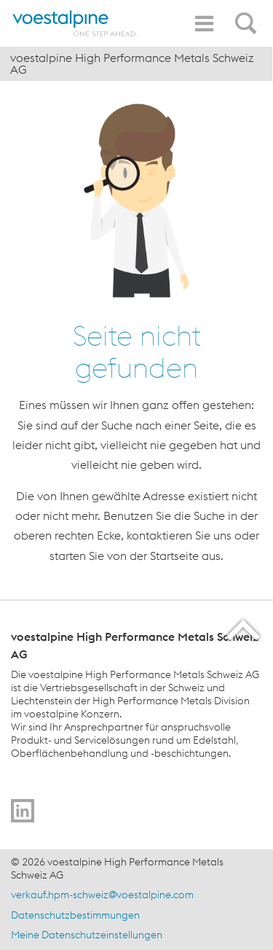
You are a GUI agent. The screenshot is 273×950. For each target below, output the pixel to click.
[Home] (75, 23)
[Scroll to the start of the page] (244, 629)
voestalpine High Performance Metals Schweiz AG (132, 63)
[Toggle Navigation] (204, 23)
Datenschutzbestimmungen (75, 915)
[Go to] (22, 810)
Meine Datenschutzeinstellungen (86, 934)
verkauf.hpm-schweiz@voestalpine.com (102, 894)
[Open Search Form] (248, 15)
